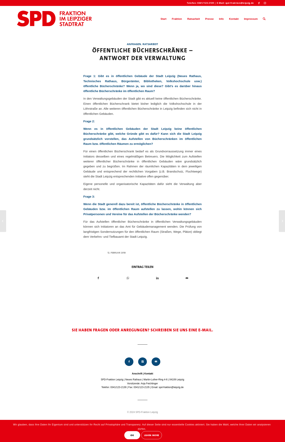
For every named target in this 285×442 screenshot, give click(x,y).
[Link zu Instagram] (265, 3)
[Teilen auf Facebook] (98, 278)
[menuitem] (163, 19)
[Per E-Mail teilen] (186, 278)
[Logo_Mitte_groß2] (55, 19)
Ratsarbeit (150, 44)
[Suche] (264, 19)
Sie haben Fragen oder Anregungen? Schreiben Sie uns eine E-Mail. (142, 330)
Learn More (151, 435)
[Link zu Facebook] (259, 3)
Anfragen (134, 44)
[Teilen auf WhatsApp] (127, 278)
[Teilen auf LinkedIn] (157, 278)
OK (132, 435)
